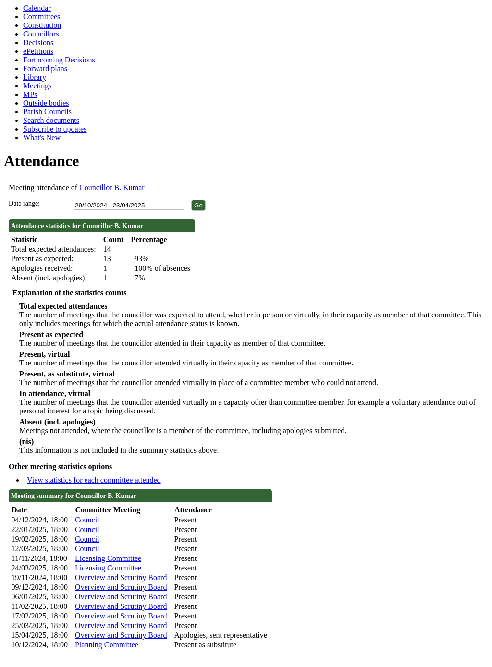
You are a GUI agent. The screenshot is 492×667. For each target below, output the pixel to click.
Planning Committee (106, 645)
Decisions (38, 42)
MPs (30, 94)
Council (87, 520)
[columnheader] (41, 510)
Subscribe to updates (54, 129)
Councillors (41, 34)
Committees (41, 16)
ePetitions (38, 51)
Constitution (42, 25)
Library (34, 77)
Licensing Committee (108, 558)
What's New (42, 137)
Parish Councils (47, 112)
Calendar (37, 8)
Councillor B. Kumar (112, 187)
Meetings (37, 86)
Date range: (24, 203)
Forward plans (45, 68)
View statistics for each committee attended (94, 480)
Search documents (51, 120)
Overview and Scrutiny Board (121, 577)
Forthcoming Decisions (59, 60)
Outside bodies (46, 103)
